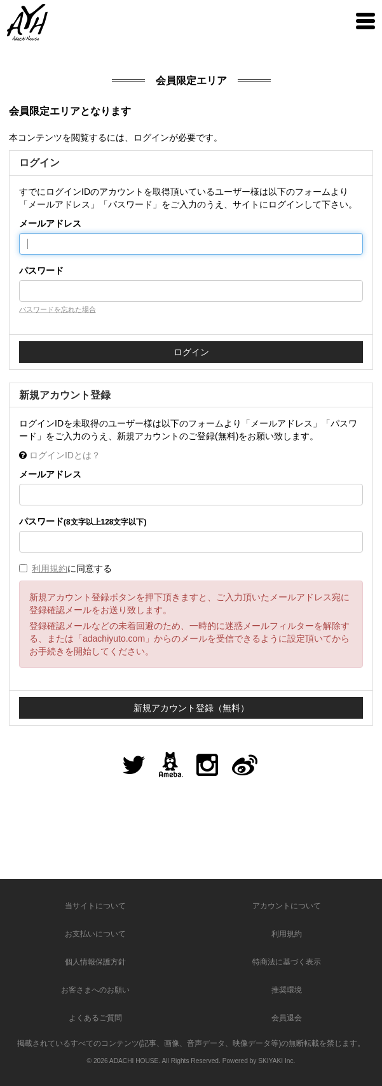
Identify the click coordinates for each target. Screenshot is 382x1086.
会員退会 (286, 1017)
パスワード (41, 270)
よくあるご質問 (95, 1017)
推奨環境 (286, 989)
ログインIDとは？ (64, 455)
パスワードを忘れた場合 (57, 309)
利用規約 (49, 568)
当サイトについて (95, 905)
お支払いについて (95, 933)
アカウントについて (286, 905)
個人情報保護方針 (95, 961)
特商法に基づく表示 (286, 961)
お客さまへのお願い (95, 989)
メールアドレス (50, 223)
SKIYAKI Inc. (276, 1060)
